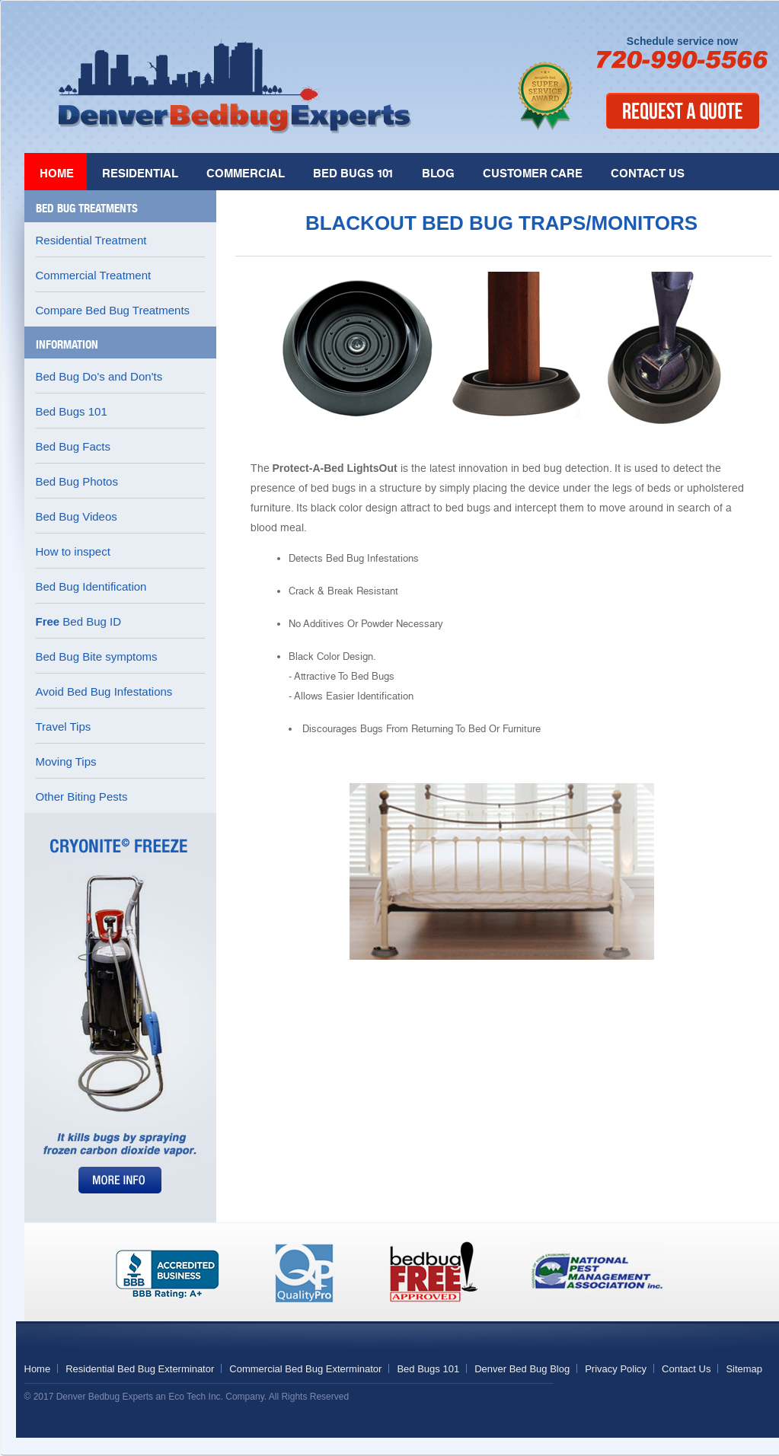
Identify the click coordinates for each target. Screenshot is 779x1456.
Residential (140, 173)
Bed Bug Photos (77, 481)
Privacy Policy (616, 1369)
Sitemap (744, 1369)
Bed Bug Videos (76, 516)
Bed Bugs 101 (353, 173)
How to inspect (73, 551)
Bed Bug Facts (73, 446)
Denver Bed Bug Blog (522, 1369)
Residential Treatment (91, 240)
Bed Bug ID (79, 621)
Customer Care (533, 173)
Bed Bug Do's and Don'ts (99, 376)
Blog (438, 173)
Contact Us (648, 173)
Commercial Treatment (94, 275)
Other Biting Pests (82, 796)
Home (57, 173)
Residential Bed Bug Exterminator (139, 1369)
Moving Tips (66, 761)
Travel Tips (63, 726)
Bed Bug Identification (91, 586)
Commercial (245, 173)
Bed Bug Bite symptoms (97, 656)
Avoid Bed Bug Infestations (104, 691)
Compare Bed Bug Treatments (113, 310)
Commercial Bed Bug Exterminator (305, 1369)
